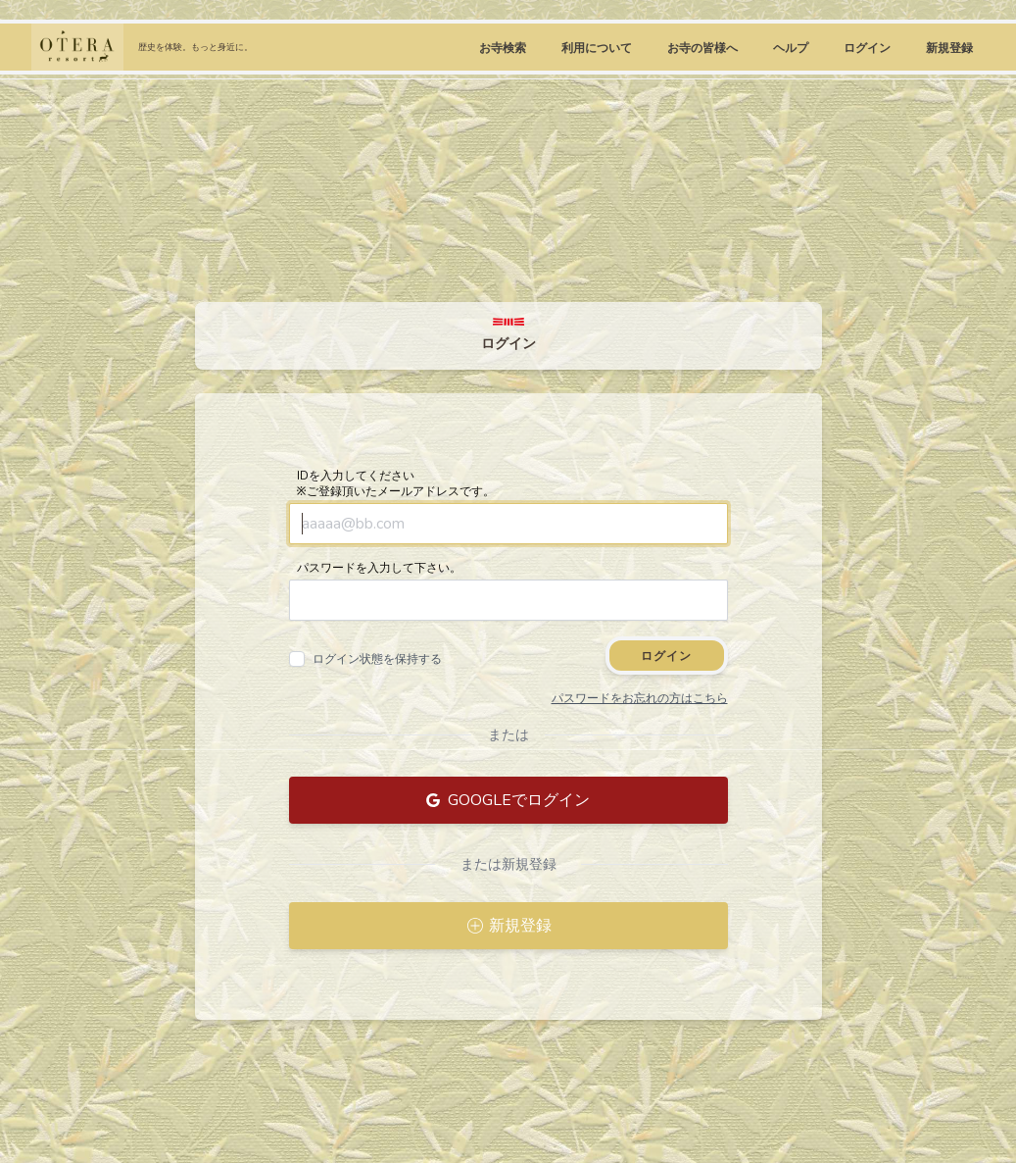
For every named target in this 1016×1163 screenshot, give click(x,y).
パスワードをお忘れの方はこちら (640, 698)
